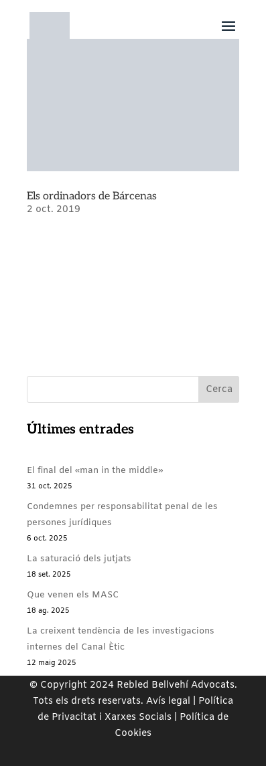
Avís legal (168, 701)
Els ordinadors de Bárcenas (92, 196)
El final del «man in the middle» (95, 470)
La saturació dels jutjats (79, 559)
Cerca (219, 389)
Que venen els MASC (73, 595)
